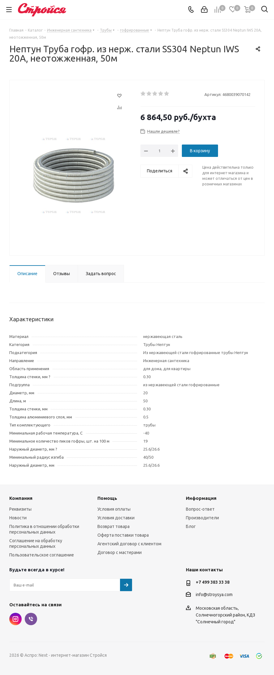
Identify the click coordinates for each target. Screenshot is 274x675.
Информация (201, 498)
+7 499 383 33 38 (212, 582)
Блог (191, 526)
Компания (20, 498)
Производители (202, 517)
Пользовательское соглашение (41, 554)
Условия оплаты (114, 509)
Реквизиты (20, 509)
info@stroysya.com (214, 594)
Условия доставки (116, 517)
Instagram (15, 619)
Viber (31, 619)
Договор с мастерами (119, 552)
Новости (18, 517)
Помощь (107, 498)
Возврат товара (113, 526)
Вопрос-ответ (200, 509)
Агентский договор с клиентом (129, 543)
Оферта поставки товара (123, 535)
